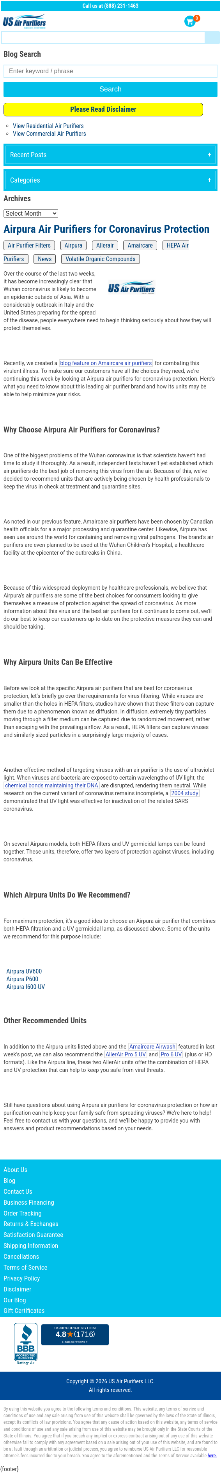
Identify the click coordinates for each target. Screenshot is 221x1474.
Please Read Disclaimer (103, 109)
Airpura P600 (22, 979)
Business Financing (29, 1202)
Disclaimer (17, 1289)
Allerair (105, 245)
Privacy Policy (22, 1278)
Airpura (74, 245)
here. (212, 1455)
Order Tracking (23, 1213)
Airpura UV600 (24, 971)
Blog (9, 1180)
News (44, 259)
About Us (15, 1170)
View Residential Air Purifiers (48, 126)
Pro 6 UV (171, 1054)
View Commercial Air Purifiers (49, 133)
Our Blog (15, 1300)
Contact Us (18, 1191)
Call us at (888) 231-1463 (111, 6)
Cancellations (21, 1256)
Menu (212, 22)
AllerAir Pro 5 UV (126, 1054)
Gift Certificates (24, 1310)
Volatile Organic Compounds (100, 259)
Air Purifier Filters (29, 245)
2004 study (184, 793)
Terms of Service (26, 1267)
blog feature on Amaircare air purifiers (106, 363)
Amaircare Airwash (152, 1047)
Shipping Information (31, 1245)
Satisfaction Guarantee (33, 1235)
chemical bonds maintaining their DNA (51, 785)
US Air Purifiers (25, 22)
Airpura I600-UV (25, 987)
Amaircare (140, 245)
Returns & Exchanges (31, 1224)
